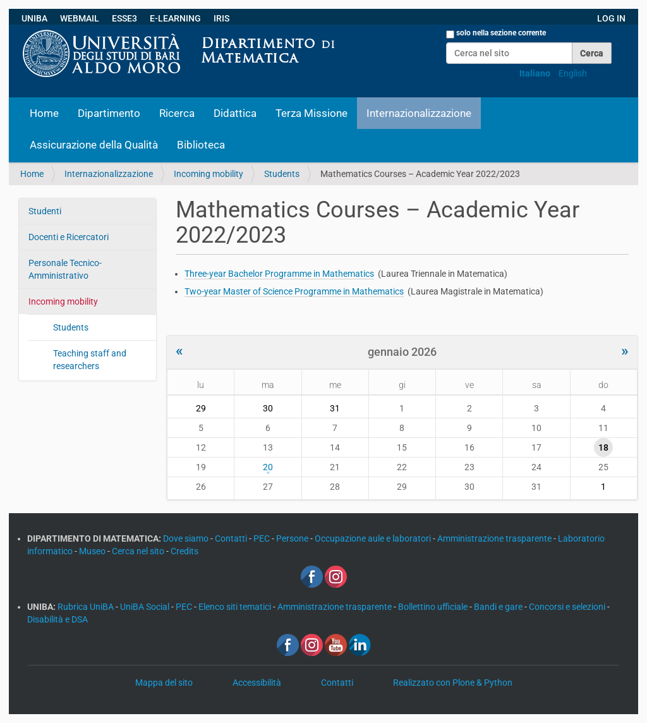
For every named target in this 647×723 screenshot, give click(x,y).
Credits (184, 551)
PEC (262, 538)
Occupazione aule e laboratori (374, 538)
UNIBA (34, 18)
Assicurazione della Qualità (94, 144)
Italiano (534, 73)
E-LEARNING (175, 18)
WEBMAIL (79, 18)
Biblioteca (201, 144)
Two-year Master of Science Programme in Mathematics (294, 291)
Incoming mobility (208, 174)
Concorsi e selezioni (568, 607)
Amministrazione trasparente (495, 538)
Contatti (232, 538)
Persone (293, 538)
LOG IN (611, 18)
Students (281, 174)
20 (268, 467)
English (573, 73)
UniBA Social (144, 607)
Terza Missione (311, 113)
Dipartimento (109, 113)
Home (44, 113)
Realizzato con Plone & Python (452, 682)
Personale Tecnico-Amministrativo (65, 269)
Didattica (235, 113)
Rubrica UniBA (86, 607)
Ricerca (177, 113)
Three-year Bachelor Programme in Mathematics (279, 274)
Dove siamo (186, 538)
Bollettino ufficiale (433, 607)
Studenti (44, 211)
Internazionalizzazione (418, 113)
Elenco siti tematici (235, 607)
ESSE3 (124, 18)
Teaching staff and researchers (89, 359)
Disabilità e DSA (57, 619)
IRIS (221, 18)
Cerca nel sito (139, 551)
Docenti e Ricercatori (68, 237)
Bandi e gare (499, 607)
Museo (93, 551)
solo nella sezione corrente (501, 32)
